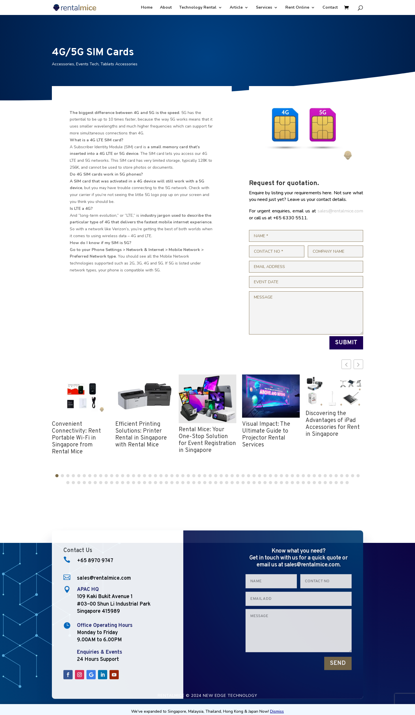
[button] (358, 364)
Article (236, 7)
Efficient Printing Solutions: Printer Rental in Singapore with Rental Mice (141, 434)
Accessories (63, 64)
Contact (330, 7)
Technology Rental (197, 7)
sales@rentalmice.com (340, 211)
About (166, 7)
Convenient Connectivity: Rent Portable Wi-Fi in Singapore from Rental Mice (76, 438)
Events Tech (87, 64)
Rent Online (297, 7)
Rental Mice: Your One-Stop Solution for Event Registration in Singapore (207, 440)
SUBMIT (346, 343)
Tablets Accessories (119, 64)
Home (146, 7)
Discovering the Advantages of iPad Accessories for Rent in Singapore (332, 424)
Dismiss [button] (277, 711)
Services (264, 7)
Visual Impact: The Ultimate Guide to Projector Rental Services (266, 434)
